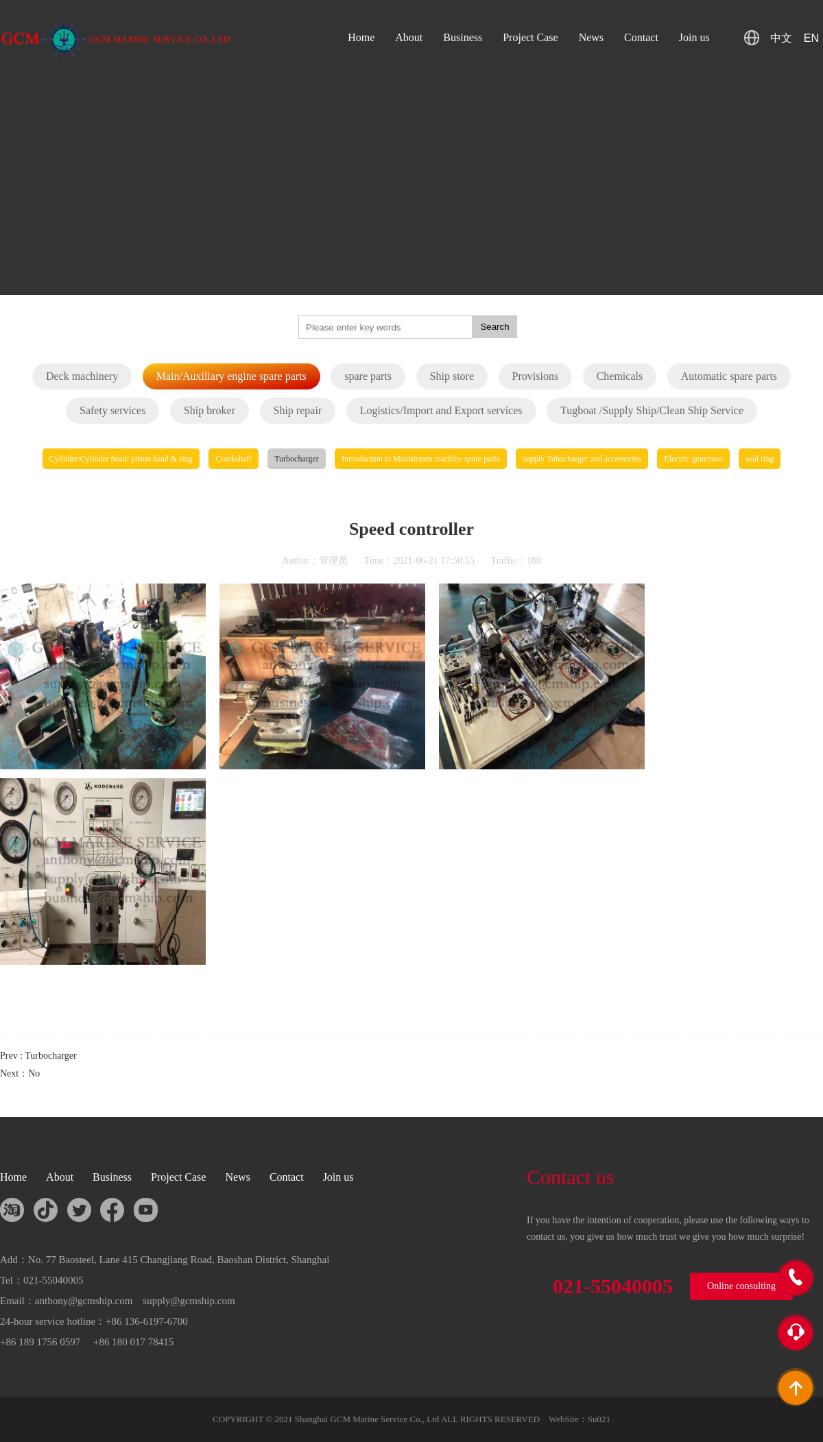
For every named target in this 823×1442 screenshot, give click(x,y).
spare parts (368, 376)
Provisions (535, 376)
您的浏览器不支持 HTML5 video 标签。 (411, 205)
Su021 (599, 1419)
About (408, 37)
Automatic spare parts (729, 376)
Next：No (20, 1073)
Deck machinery (82, 376)
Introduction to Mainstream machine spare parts (420, 459)
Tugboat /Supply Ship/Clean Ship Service (651, 410)
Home (361, 37)
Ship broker (209, 410)
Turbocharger (296, 459)
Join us (694, 37)
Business (462, 37)
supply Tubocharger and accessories (582, 459)
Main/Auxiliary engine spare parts (231, 376)
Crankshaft (233, 459)
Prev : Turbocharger (38, 1055)
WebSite (564, 1419)
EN (811, 38)
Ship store (452, 376)
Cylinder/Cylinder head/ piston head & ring (121, 459)
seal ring (760, 459)
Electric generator (693, 459)
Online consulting (741, 1286)
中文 (781, 38)
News (591, 37)
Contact (641, 37)
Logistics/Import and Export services (441, 410)
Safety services (112, 410)
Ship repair (298, 410)
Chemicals (620, 376)
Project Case (530, 37)
